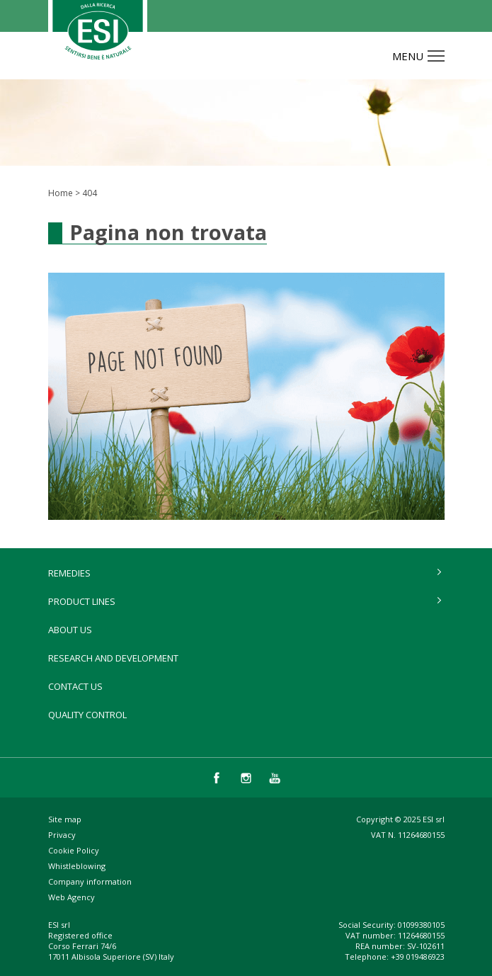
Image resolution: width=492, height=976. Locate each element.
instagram (246, 777)
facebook (217, 777)
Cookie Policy (73, 850)
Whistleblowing (76, 866)
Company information (90, 881)
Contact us (75, 686)
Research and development (113, 658)
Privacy (62, 834)
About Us (70, 629)
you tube (275, 777)
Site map (64, 819)
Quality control (87, 714)
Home (60, 193)
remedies (69, 573)
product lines (81, 601)
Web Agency (71, 897)
